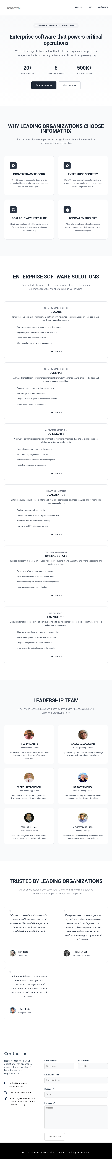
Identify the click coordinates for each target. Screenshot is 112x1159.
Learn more (55, 354)
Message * (49, 1103)
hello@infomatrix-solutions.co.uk (18, 1084)
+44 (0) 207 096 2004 (20, 1092)
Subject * (49, 1089)
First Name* (50, 1060)
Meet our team (69, 85)
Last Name (83, 1060)
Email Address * (52, 1075)
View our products (44, 85)
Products (78, 7)
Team (90, 7)
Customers (103, 7)
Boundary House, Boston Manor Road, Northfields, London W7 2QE (22, 1101)
